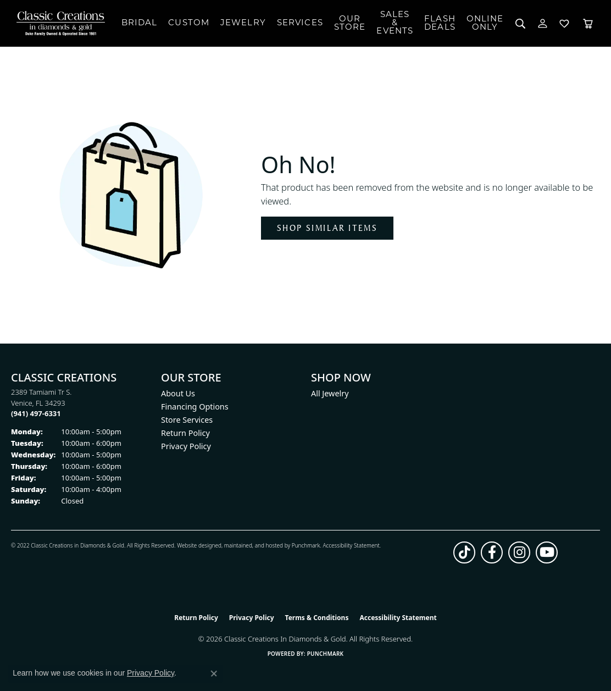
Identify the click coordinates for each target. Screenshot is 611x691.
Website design (196, 545)
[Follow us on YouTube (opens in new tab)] (547, 552)
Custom (188, 23)
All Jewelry (330, 393)
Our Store (350, 23)
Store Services (187, 419)
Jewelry (243, 23)
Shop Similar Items (327, 228)
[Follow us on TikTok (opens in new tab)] (464, 552)
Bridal (139, 23)
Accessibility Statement (351, 545)
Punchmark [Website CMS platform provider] (325, 653)
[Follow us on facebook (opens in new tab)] (492, 552)
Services (300, 23)
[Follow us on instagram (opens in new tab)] (519, 552)
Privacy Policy (186, 446)
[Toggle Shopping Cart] (588, 23)
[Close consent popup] (213, 673)
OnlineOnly (485, 23)
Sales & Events (394, 23)
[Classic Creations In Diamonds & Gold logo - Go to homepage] (60, 23)
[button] (520, 23)
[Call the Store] (36, 413)
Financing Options (195, 406)
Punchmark (306, 545)
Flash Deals (440, 23)
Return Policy (185, 433)
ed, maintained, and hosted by (253, 545)
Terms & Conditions (317, 617)
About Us (178, 393)
